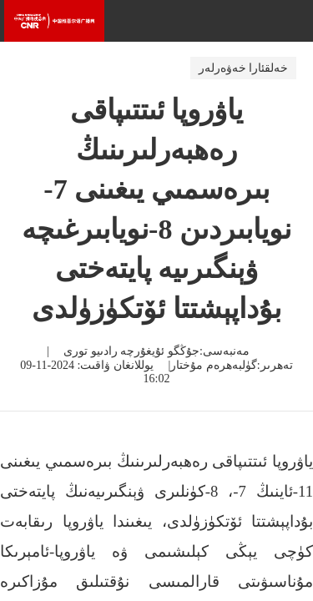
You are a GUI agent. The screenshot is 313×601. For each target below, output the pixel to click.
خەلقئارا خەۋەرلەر (244, 68)
